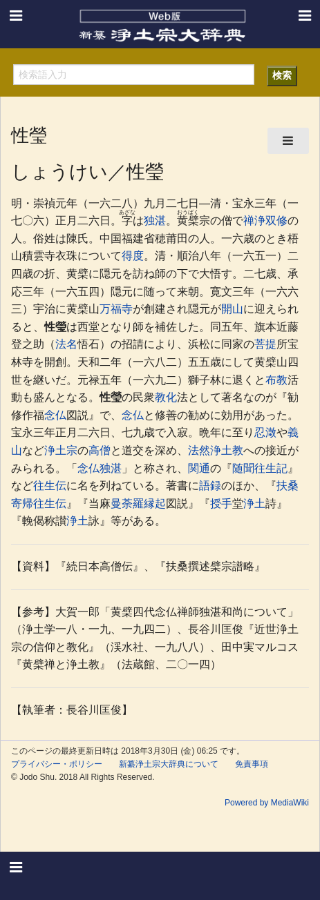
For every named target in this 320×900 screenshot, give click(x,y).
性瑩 (55, 327)
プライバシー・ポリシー (56, 764)
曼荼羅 (127, 503)
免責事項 (251, 764)
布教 (276, 380)
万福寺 (116, 309)
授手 (221, 503)
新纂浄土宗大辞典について (168, 764)
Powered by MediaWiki (267, 803)
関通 (199, 468)
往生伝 (49, 485)
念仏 (55, 415)
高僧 (99, 450)
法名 (66, 344)
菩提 (265, 344)
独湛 (155, 220)
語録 (210, 485)
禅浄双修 (265, 220)
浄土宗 (60, 450)
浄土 (254, 503)
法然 (199, 450)
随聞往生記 (260, 468)
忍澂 (265, 432)
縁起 (155, 503)
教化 (166, 397)
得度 (133, 256)
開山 (232, 309)
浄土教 (226, 450)
